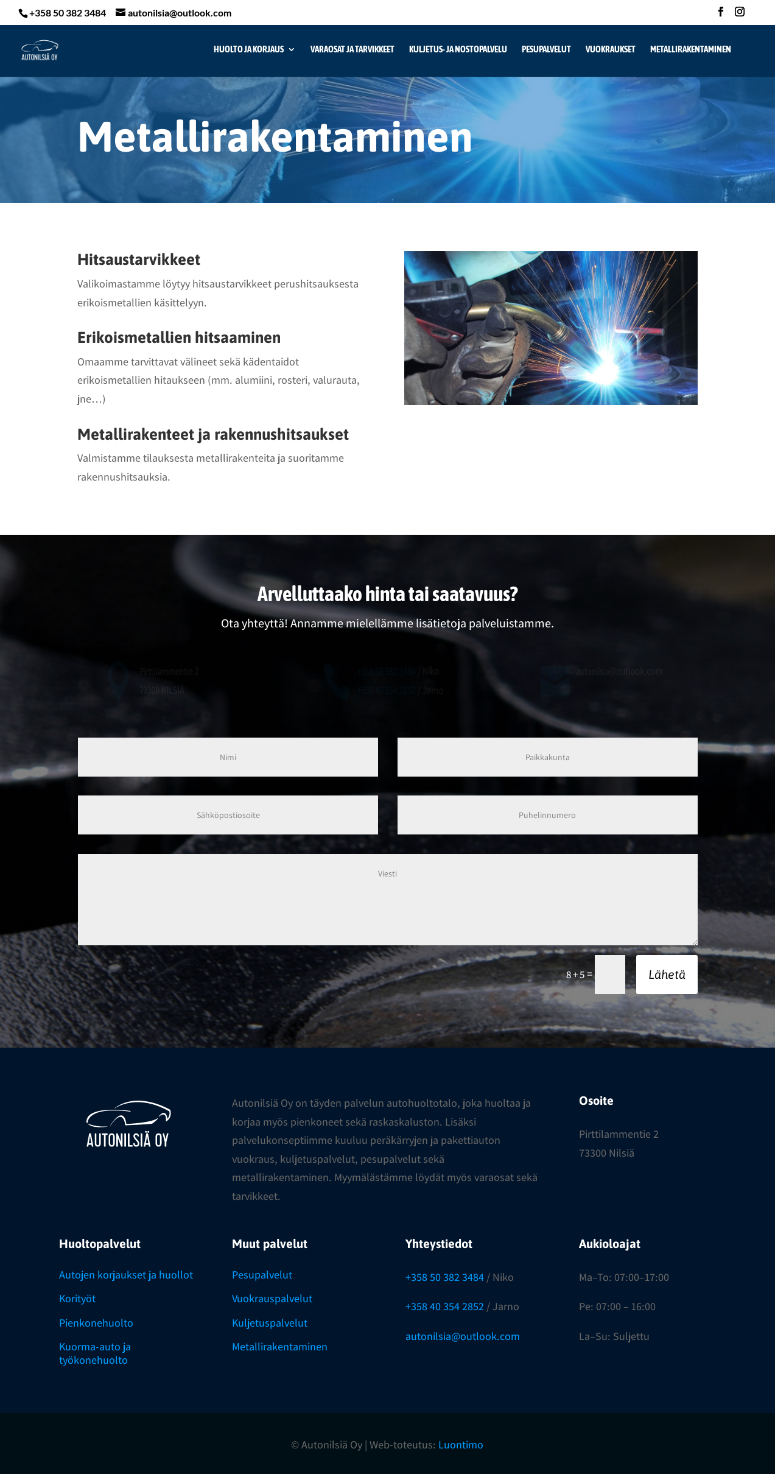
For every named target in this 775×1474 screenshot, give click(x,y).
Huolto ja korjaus (249, 49)
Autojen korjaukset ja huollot (126, 1275)
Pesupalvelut (546, 49)
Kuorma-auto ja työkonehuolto (95, 1353)
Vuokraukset (611, 49)
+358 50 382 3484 (444, 1277)
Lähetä (667, 974)
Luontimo (460, 1444)
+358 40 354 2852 (444, 1306)
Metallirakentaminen (690, 49)
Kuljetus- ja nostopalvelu (458, 49)
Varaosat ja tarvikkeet (352, 49)
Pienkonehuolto (96, 1323)
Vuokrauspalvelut (272, 1298)
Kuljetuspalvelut (269, 1323)
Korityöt (77, 1298)
